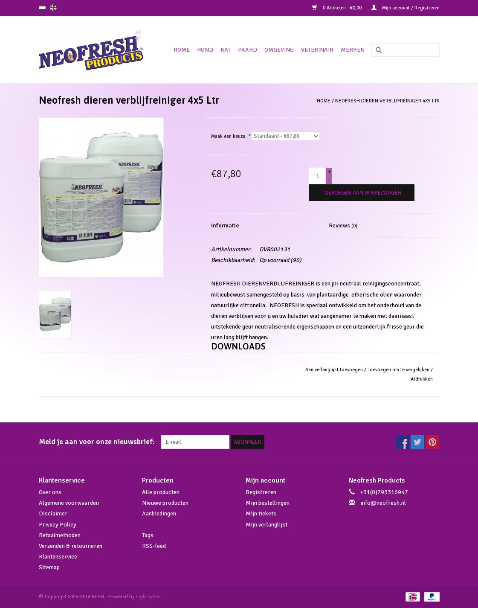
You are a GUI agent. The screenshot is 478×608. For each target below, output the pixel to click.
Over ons (50, 492)
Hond (205, 49)
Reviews (343, 225)
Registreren (261, 492)
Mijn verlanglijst (266, 524)
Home (182, 49)
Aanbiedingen (159, 513)
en (53, 7)
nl (42, 7)
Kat (225, 49)
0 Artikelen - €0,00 (337, 8)
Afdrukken (422, 379)
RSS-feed (154, 546)
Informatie (225, 225)
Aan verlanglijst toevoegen (334, 370)
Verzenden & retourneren (70, 546)
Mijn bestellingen (268, 502)
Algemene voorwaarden (69, 502)
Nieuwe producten (165, 502)
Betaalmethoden (60, 535)
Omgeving (279, 49)
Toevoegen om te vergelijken (399, 370)
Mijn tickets (261, 513)
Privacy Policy (57, 524)
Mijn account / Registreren (405, 8)
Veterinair (317, 49)
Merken (353, 49)
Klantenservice (58, 556)
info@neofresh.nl (383, 502)
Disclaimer (53, 513)
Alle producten (161, 492)
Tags (148, 535)
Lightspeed (148, 596)
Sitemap (49, 567)
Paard (247, 49)
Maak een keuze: (230, 136)
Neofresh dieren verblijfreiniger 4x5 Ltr (387, 101)
